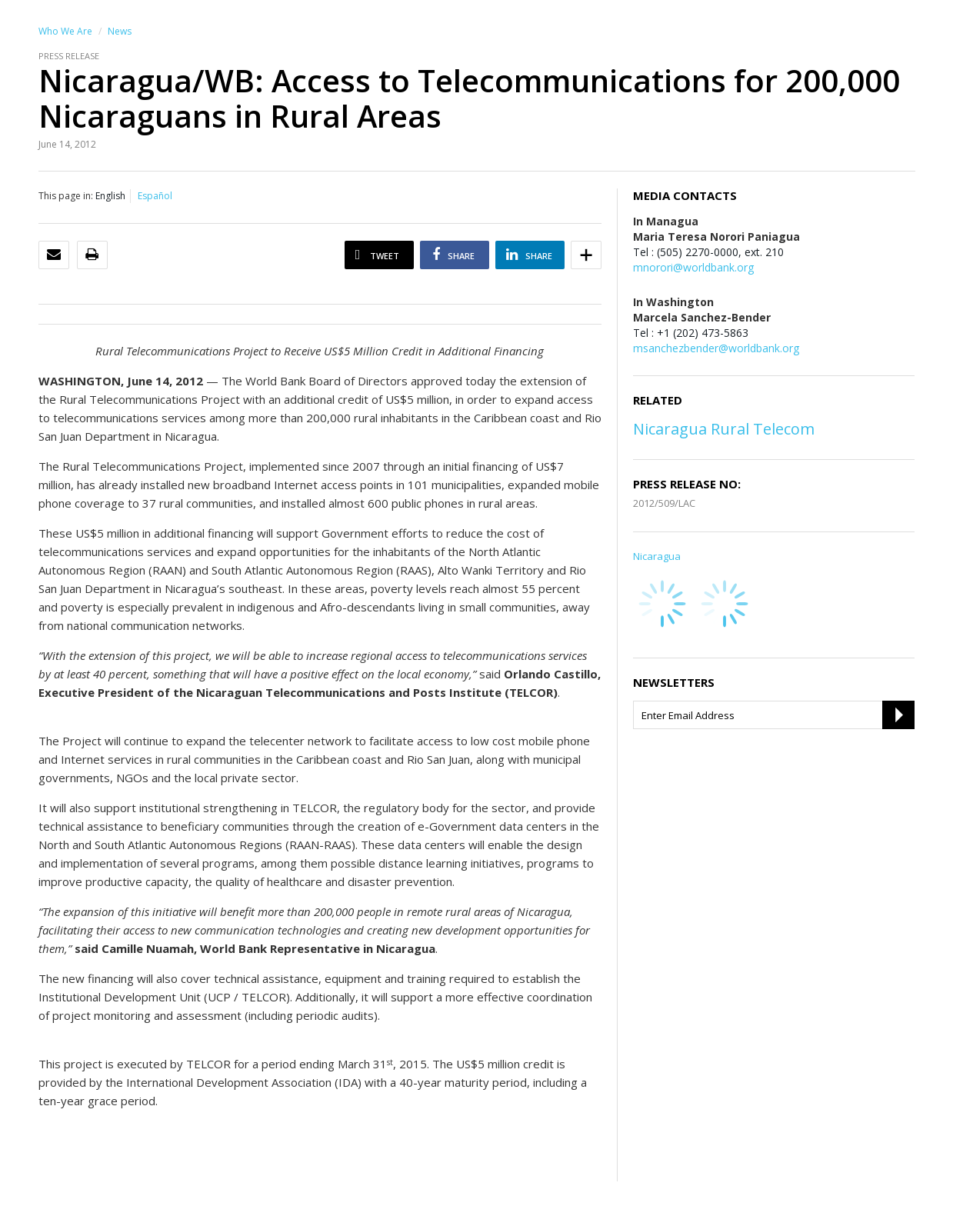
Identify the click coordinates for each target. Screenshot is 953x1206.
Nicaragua (657, 556)
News (120, 31)
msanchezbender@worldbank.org (716, 348)
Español (155, 195)
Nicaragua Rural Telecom (724, 428)
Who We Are (65, 31)
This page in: (65, 195)
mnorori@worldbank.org (693, 267)
